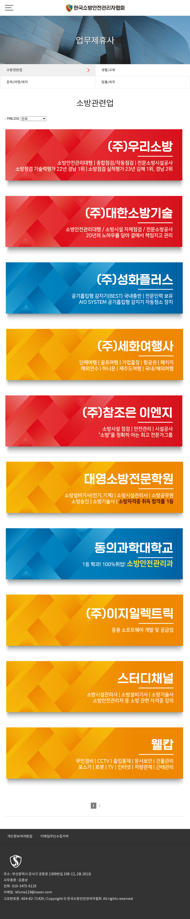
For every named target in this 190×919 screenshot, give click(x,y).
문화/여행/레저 (17, 82)
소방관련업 (14, 70)
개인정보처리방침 (19, 836)
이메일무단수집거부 (54, 836)
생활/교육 (108, 70)
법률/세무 (108, 82)
